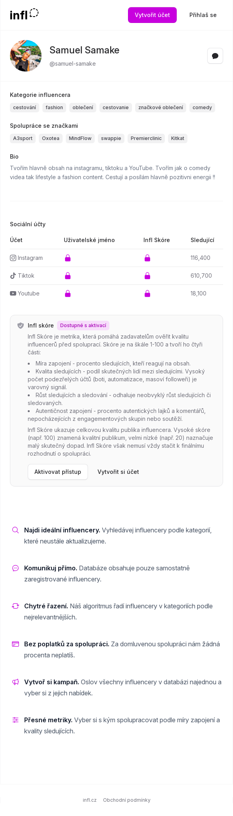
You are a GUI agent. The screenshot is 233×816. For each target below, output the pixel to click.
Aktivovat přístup (57, 471)
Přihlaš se (203, 14)
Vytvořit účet (152, 14)
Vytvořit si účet (118, 471)
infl (19, 15)
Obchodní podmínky (127, 800)
